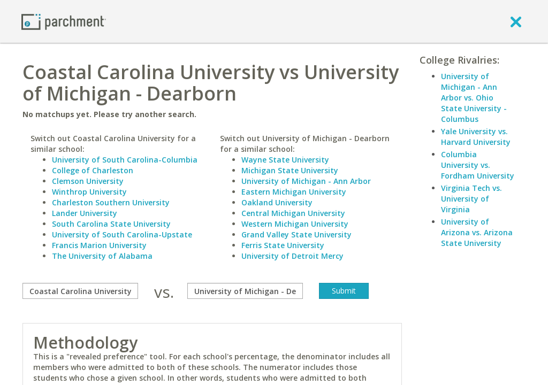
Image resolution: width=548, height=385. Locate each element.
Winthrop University (89, 192)
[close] (516, 21)
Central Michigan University (293, 213)
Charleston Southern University (111, 202)
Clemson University (88, 181)
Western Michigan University (294, 224)
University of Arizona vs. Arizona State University (477, 232)
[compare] (80, 291)
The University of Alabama (102, 256)
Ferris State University (282, 245)
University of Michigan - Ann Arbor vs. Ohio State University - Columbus (474, 97)
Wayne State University (285, 160)
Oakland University (277, 202)
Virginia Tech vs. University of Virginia (471, 198)
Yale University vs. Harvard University (476, 136)
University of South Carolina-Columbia (124, 160)
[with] (245, 291)
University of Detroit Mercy (292, 256)
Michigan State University (289, 170)
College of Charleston (92, 170)
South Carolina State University (111, 224)
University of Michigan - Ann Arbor (306, 181)
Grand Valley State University (296, 234)
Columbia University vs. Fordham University (477, 165)
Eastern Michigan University (293, 192)
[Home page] (63, 21)
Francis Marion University (99, 245)
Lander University (84, 213)
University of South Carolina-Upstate (122, 234)
